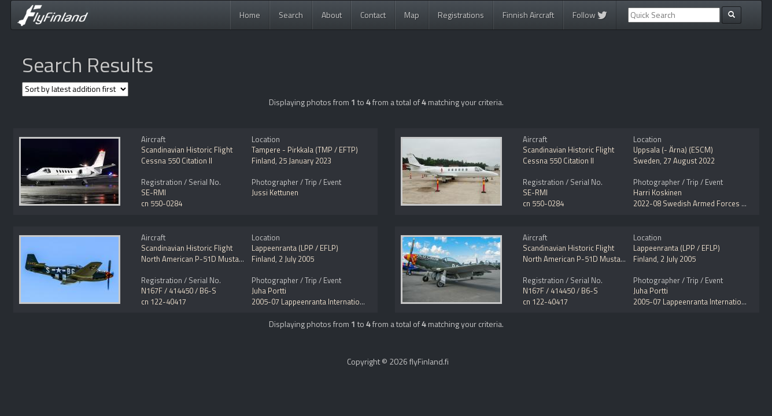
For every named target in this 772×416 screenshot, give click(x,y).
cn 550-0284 (161, 203)
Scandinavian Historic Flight (186, 149)
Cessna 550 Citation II (176, 160)
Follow (589, 15)
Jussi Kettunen (275, 192)
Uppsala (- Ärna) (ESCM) (673, 149)
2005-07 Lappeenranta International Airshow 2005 (334, 301)
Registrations (461, 15)
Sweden (646, 160)
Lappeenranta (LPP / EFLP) (295, 248)
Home (249, 15)
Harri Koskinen (657, 192)
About (332, 15)
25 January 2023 (305, 160)
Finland (263, 160)
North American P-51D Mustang (194, 259)
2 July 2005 (296, 259)
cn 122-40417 (163, 301)
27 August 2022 (689, 160)
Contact (373, 15)
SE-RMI (153, 192)
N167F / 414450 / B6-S (178, 290)
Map (411, 15)
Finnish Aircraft (528, 15)
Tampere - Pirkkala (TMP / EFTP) (305, 149)
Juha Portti (269, 290)
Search (291, 15)
